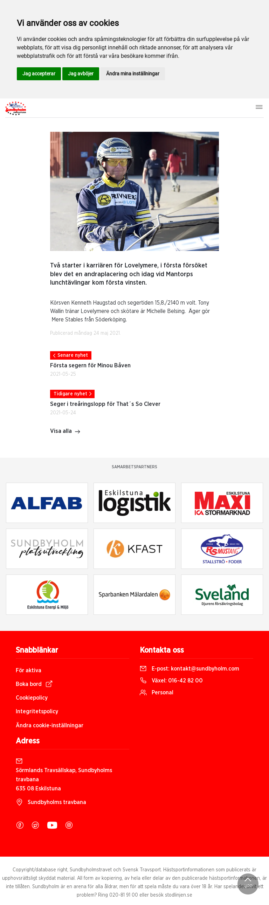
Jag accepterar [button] (38, 73)
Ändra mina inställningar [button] (132, 73)
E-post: (189, 668)
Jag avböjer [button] (81, 73)
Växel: (171, 680)
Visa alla (65, 432)
